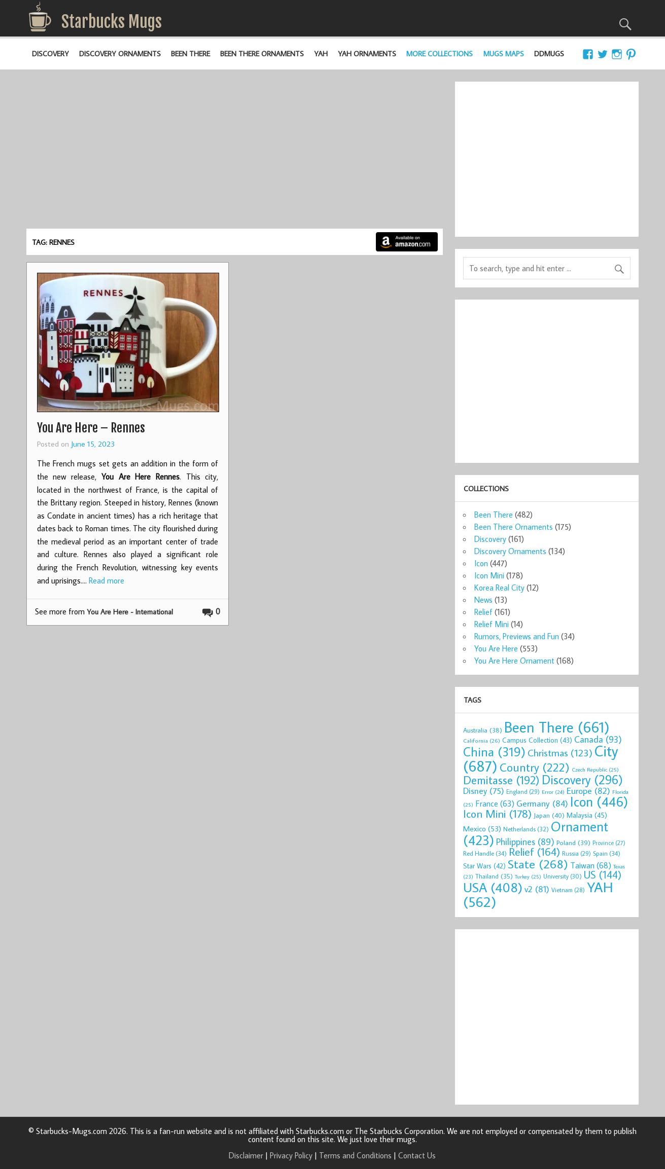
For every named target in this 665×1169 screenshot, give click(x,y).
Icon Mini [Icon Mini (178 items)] (497, 814)
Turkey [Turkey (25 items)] (528, 876)
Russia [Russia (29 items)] (576, 853)
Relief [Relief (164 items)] (534, 852)
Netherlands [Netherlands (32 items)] (526, 829)
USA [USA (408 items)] (492, 887)
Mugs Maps (503, 53)
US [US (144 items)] (602, 875)
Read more (106, 580)
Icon (481, 563)
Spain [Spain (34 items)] (606, 853)
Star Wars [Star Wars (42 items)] (484, 865)
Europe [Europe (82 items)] (588, 790)
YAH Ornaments (367, 53)
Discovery (50, 53)
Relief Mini (491, 624)
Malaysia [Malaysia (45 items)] (587, 815)
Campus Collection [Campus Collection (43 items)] (537, 740)
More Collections (439, 53)
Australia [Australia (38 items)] (482, 730)
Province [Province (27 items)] (608, 843)
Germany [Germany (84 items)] (542, 803)
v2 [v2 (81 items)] (536, 889)
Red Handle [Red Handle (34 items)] (485, 853)
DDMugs (549, 53)
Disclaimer (246, 1155)
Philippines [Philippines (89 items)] (525, 842)
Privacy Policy (291, 1155)
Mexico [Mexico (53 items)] (482, 828)
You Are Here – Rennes (91, 427)
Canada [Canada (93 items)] (598, 739)
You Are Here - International (130, 611)
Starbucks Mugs (111, 22)
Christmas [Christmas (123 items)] (560, 752)
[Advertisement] (234, 153)
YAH (321, 53)
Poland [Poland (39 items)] (573, 842)
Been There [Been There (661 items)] (557, 727)
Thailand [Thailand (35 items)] (494, 876)
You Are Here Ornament (514, 660)
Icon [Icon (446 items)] (599, 801)
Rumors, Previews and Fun (516, 636)
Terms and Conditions (355, 1155)
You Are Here (496, 648)
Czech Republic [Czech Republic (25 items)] (595, 769)
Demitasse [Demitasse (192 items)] (501, 780)
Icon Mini (489, 575)
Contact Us (417, 1155)
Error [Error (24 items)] (553, 791)
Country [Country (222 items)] (535, 767)
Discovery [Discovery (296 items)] (582, 780)
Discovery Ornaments (120, 53)
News (483, 600)
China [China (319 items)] (494, 751)
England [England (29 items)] (523, 791)
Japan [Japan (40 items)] (549, 815)
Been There (190, 53)
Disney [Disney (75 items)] (483, 790)
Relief (483, 612)
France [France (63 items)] (494, 803)
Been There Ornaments (262, 53)
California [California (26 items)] (481, 740)
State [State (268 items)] (538, 863)
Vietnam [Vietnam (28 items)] (568, 890)
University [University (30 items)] (562, 876)
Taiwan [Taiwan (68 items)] (590, 865)
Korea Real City (499, 587)
